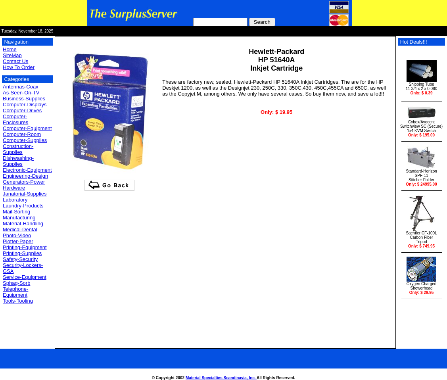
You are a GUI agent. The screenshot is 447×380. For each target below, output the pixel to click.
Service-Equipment (24, 277)
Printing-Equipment (25, 247)
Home (10, 49)
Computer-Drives (22, 110)
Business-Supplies (24, 99)
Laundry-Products (23, 206)
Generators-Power (24, 182)
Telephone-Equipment (15, 292)
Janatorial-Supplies (25, 194)
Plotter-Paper (18, 241)
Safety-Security (20, 259)
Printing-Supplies (22, 253)
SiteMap (12, 55)
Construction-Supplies (18, 149)
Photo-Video (17, 235)
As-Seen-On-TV (21, 93)
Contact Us (15, 61)
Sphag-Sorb (16, 283)
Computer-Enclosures (15, 119)
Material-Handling (23, 223)
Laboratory (15, 200)
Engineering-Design (25, 176)
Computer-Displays (25, 104)
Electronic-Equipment (27, 170)
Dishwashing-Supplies (18, 161)
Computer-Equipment (27, 128)
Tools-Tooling (18, 301)
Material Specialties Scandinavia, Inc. (221, 378)
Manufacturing (19, 218)
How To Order (19, 67)
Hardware (14, 188)
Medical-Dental (20, 229)
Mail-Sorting (16, 212)
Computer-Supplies (25, 140)
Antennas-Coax (20, 87)
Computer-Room (22, 134)
